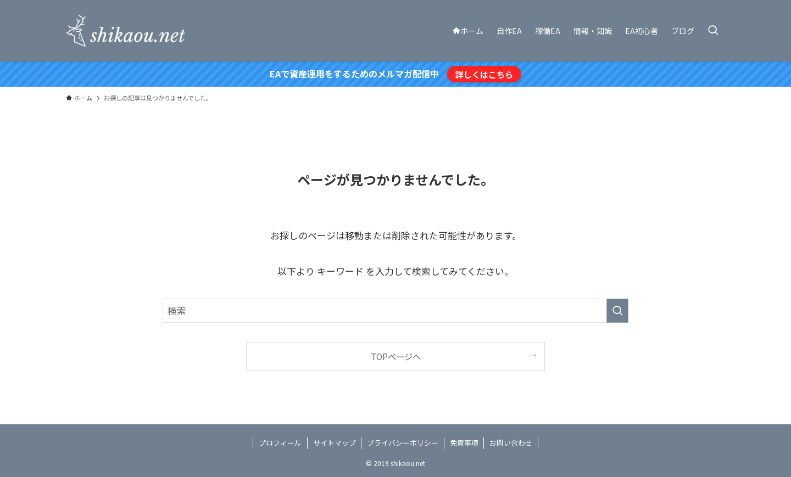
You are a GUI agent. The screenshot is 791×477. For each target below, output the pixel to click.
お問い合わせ (510, 442)
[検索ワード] (395, 311)
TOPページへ (396, 356)
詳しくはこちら (484, 74)
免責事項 (464, 442)
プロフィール (280, 442)
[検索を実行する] (617, 311)
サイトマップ (334, 442)
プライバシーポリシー (402, 442)
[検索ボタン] (713, 30)
